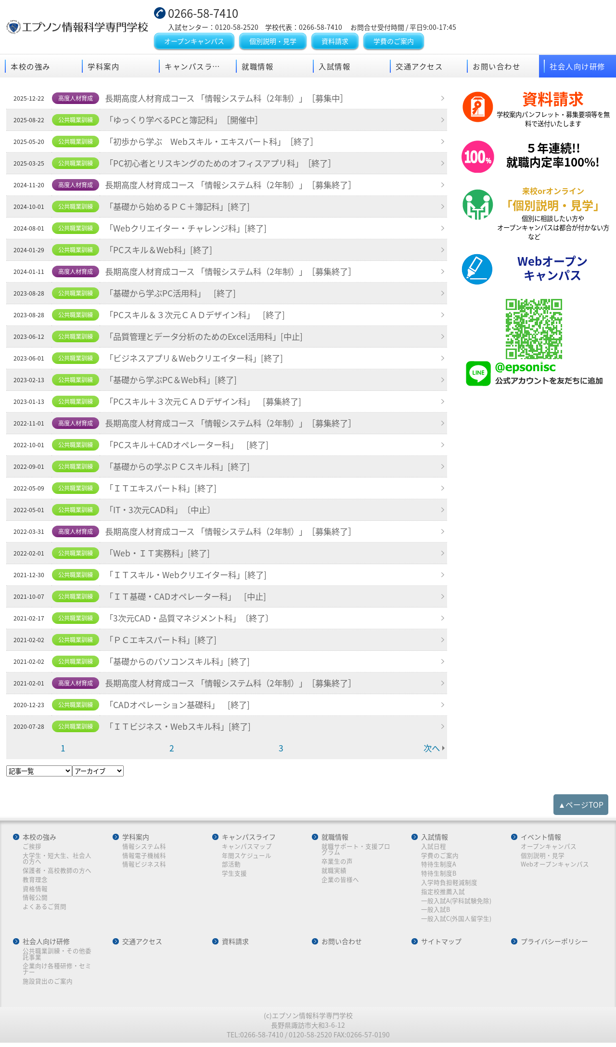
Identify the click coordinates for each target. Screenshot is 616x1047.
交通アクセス (419, 67)
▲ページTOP (581, 805)
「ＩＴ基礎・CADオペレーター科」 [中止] (190, 598)
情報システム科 (145, 847)
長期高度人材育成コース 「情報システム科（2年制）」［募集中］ (234, 99)
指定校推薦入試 (443, 893)
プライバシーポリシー (554, 944)
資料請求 (334, 42)
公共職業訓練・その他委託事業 (57, 956)
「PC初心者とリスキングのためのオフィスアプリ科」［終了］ (228, 164)
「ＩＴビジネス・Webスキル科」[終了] (182, 728)
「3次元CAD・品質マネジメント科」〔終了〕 (194, 619)
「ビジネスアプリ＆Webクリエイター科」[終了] (199, 359)
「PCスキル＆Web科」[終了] (162, 251)
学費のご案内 (393, 42)
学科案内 (103, 67)
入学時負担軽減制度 (449, 884)
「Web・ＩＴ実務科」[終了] (161, 554)
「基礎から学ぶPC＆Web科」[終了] (175, 381)
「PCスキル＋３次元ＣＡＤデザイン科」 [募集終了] (209, 403)
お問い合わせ (496, 67)
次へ (431, 749)
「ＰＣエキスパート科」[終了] (165, 641)
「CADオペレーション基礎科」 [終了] (182, 706)
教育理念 (35, 881)
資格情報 (35, 890)
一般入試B (435, 911)
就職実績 (333, 872)
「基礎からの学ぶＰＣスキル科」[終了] (182, 468)
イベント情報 (541, 838)
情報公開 (35, 899)
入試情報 (334, 67)
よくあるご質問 (45, 908)
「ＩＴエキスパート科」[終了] (165, 489)
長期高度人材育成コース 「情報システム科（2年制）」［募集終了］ (239, 186)
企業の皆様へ (340, 881)
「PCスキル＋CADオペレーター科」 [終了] (191, 446)
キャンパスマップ (247, 847)
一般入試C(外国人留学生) (456, 921)
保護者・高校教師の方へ (57, 872)
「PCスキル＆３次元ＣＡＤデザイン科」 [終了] (200, 316)
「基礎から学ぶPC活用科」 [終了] (175, 294)
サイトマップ (441, 944)
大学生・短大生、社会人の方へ (57, 859)
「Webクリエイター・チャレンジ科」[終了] (191, 229)
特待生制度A (438, 866)
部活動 (231, 866)
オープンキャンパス (194, 42)
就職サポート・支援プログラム (355, 850)
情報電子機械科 (145, 856)
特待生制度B (438, 875)
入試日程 (433, 847)
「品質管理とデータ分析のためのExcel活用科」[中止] (210, 338)
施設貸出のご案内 (48, 984)
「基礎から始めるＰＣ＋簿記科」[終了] (182, 208)
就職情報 (257, 67)
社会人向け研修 (577, 67)
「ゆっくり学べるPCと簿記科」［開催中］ (189, 121)
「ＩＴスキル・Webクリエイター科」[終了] (191, 576)
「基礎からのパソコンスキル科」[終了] (182, 663)
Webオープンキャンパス (555, 866)
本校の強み (31, 67)
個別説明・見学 (272, 42)
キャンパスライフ (196, 67)
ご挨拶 (32, 847)
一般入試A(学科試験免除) (456, 902)
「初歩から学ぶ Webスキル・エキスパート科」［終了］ (218, 143)
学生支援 (234, 875)
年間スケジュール (246, 856)
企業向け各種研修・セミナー (57, 972)
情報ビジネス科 (145, 866)
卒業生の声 (337, 863)
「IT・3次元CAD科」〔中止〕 (163, 511)
